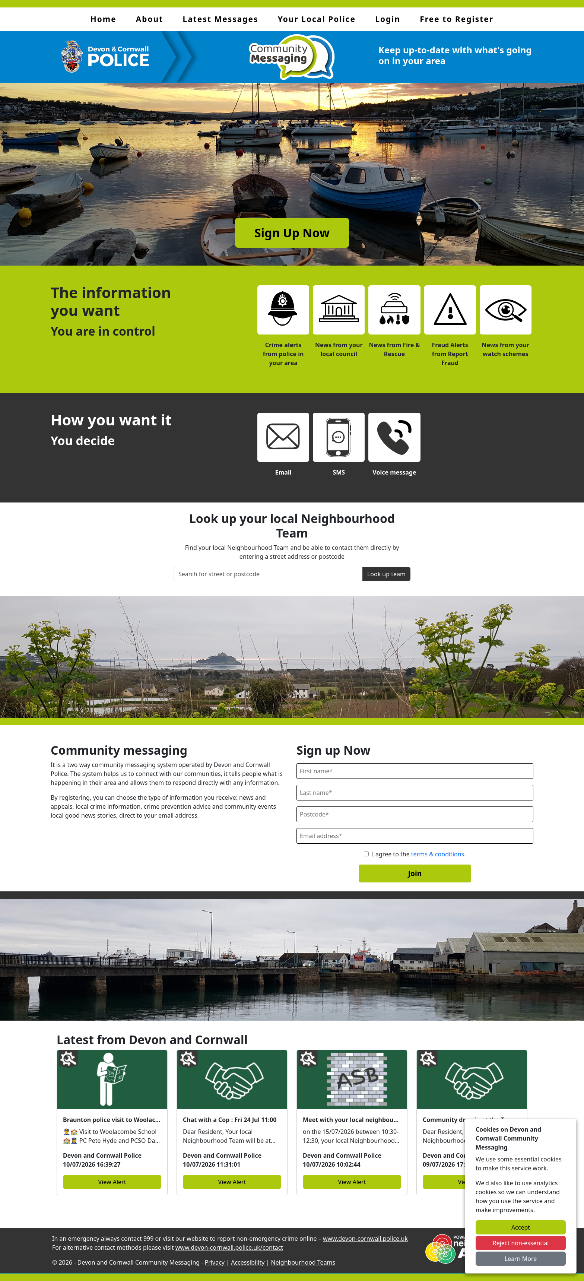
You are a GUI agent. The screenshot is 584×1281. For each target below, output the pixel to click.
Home (104, 19)
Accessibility (247, 1262)
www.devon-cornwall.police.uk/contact (229, 1247)
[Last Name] (414, 792)
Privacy (215, 1262)
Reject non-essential (521, 1243)
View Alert (112, 1182)
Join (415, 873)
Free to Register (456, 19)
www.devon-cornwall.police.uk (365, 1238)
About (149, 19)
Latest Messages (220, 19)
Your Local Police (317, 19)
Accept (520, 1227)
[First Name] (414, 771)
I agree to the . (419, 854)
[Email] (414, 836)
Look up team (386, 574)
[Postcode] (414, 814)
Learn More (521, 1259)
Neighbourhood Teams (303, 1262)
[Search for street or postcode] (268, 574)
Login (387, 19)
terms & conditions (437, 854)
